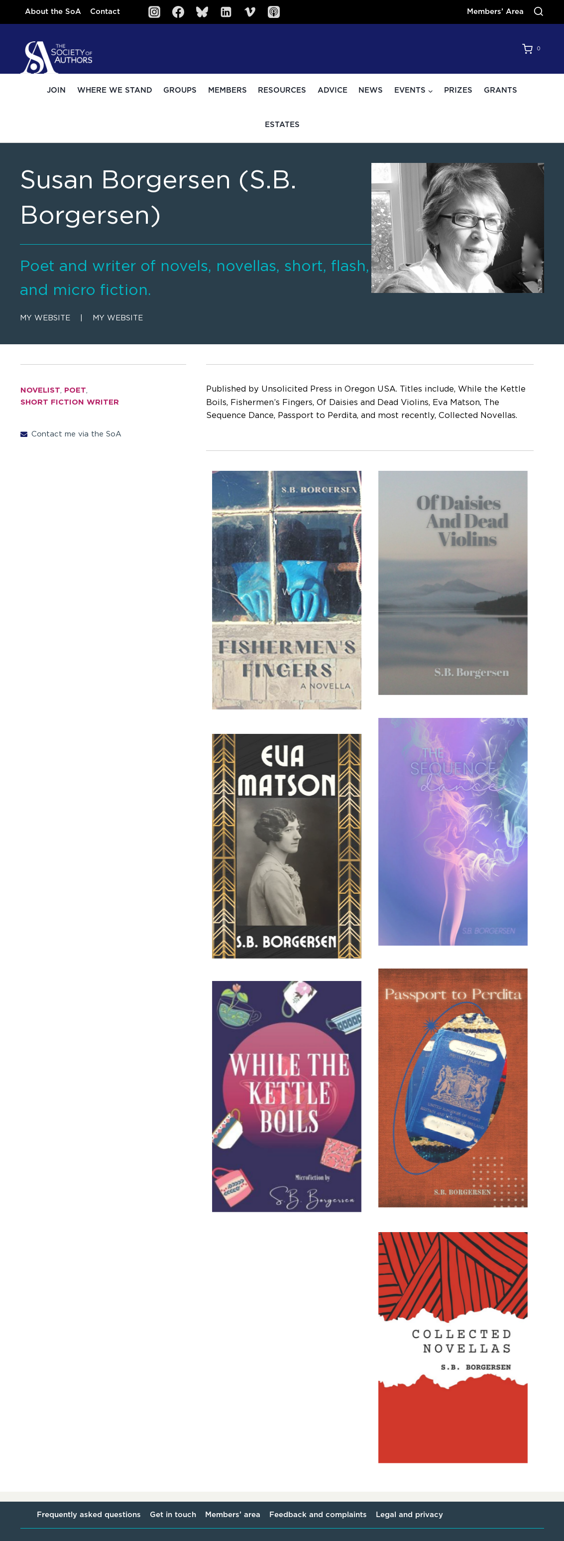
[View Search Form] (538, 11)
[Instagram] (154, 12)
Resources (282, 90)
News (370, 90)
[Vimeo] (250, 12)
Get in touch (173, 1515)
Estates (282, 125)
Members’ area (232, 1515)
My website (45, 318)
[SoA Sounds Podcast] (274, 12)
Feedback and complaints (318, 1515)
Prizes (458, 90)
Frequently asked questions (89, 1515)
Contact (105, 11)
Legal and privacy (409, 1515)
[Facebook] (178, 12)
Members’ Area (495, 11)
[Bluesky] (202, 12)
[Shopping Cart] (533, 48)
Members (227, 90)
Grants (500, 90)
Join (56, 90)
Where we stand (114, 90)
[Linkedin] (226, 12)
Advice (332, 90)
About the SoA (53, 11)
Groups (180, 90)
